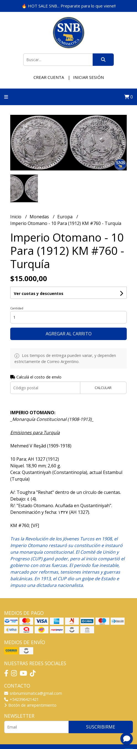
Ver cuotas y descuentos (38, 293)
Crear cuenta (48, 77)
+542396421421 (21, 699)
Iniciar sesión (88, 77)
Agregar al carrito (69, 334)
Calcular (103, 387)
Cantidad (16, 308)
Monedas (40, 217)
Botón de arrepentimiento (30, 705)
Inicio (16, 217)
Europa (65, 217)
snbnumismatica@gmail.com (33, 693)
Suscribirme (100, 727)
